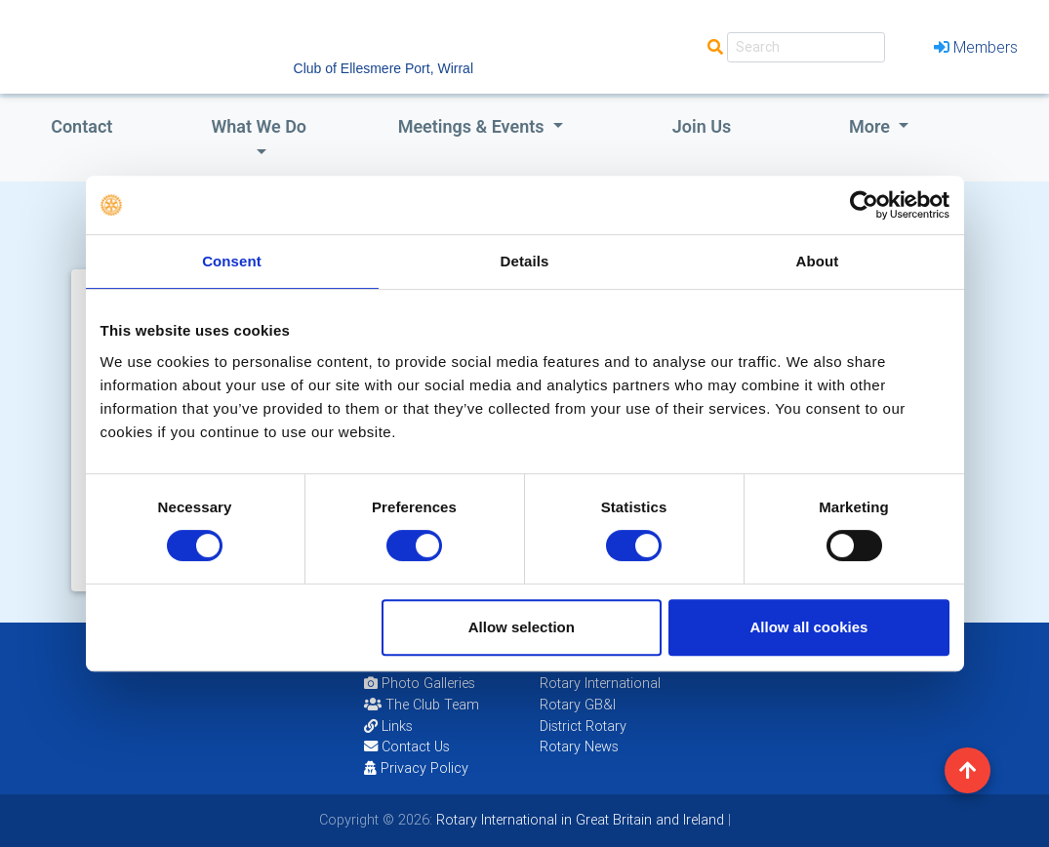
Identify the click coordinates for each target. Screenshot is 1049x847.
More (871, 126)
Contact (81, 126)
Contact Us (407, 746)
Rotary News (579, 746)
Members (976, 47)
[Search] (806, 47)
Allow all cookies (809, 627)
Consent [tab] (232, 261)
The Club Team (421, 704)
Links (388, 726)
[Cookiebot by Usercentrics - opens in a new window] (864, 205)
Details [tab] (525, 261)
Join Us (702, 126)
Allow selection (521, 627)
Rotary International (600, 683)
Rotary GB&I (578, 704)
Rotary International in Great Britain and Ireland (578, 819)
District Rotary (583, 726)
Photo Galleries (419, 683)
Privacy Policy (416, 768)
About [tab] (817, 261)
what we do (258, 126)
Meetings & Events (473, 126)
